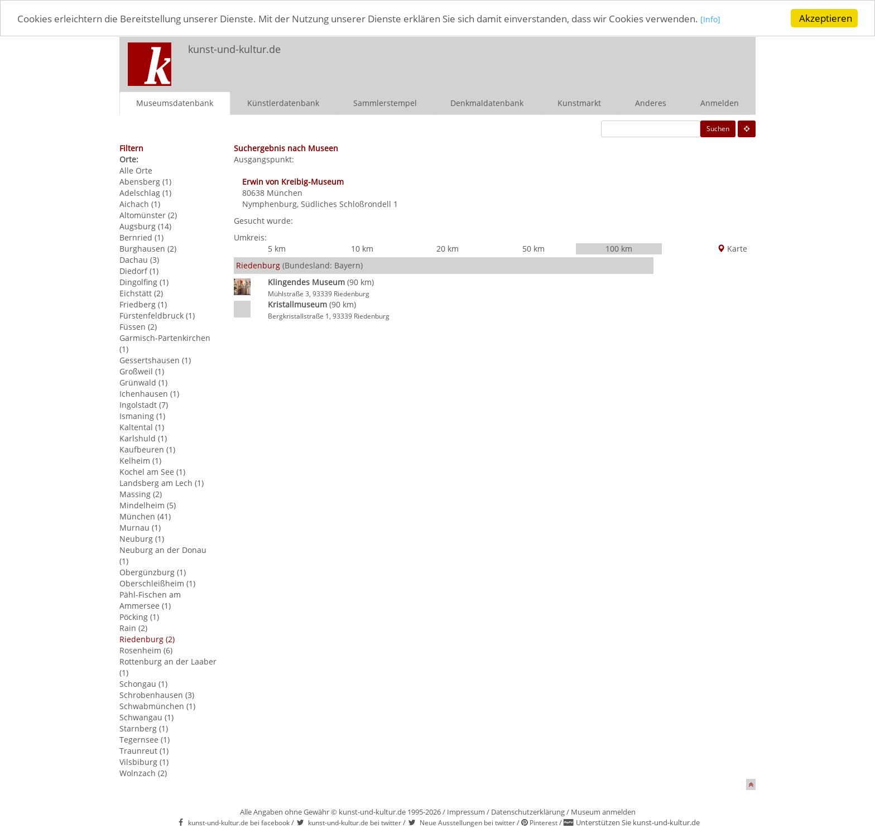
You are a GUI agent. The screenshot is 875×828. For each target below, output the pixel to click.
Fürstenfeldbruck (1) (157, 315)
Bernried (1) (141, 237)
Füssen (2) (138, 326)
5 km (277, 248)
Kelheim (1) (140, 460)
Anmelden (719, 102)
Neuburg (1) (141, 538)
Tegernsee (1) (144, 739)
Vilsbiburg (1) (144, 761)
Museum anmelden (603, 811)
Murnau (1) (140, 527)
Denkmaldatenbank (486, 102)
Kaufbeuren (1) (147, 449)
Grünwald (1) (143, 382)
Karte (732, 248)
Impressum (466, 811)
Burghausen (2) (147, 248)
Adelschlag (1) (145, 192)
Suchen (717, 128)
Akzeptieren (825, 18)
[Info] (710, 19)
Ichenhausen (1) (149, 393)
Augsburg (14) (145, 225)
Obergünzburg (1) (152, 571)
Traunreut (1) (144, 750)
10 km (362, 248)
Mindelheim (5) (147, 504)
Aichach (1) (139, 203)
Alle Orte (135, 170)
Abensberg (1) (145, 181)
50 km (533, 248)
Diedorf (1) (138, 270)
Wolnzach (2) (143, 772)
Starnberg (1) (143, 728)
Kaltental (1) (141, 426)
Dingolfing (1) (144, 281)
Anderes (650, 102)
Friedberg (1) (143, 304)
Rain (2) (133, 627)
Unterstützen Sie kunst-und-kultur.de (638, 822)
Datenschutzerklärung (528, 811)
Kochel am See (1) (152, 471)
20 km (447, 248)
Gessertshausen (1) (155, 359)
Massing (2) (140, 493)
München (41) (145, 516)
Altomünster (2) (148, 214)
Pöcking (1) (139, 616)
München (284, 192)
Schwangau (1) (146, 716)
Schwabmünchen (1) (157, 705)
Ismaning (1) (142, 415)
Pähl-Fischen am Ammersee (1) (150, 599)
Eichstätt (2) (141, 292)
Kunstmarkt (579, 102)
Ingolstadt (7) (143, 404)
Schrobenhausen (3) (156, 694)
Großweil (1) (141, 370)
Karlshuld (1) (143, 437)
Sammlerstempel (385, 102)
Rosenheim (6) (145, 649)
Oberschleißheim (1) (157, 582)
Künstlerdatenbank (283, 102)
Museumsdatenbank (174, 102)
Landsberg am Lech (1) (161, 482)
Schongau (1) (143, 683)
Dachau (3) (139, 259)
